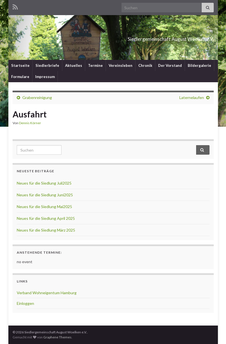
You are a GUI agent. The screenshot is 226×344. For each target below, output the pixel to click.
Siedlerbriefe (47, 65)
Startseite (20, 65)
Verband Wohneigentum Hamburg (47, 292)
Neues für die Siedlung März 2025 (46, 230)
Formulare (20, 76)
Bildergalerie (199, 65)
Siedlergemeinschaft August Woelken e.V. (140, 37)
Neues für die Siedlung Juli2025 (44, 183)
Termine (95, 65)
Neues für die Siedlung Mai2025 (44, 206)
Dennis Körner (30, 123)
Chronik (145, 65)
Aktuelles (73, 65)
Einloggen (25, 303)
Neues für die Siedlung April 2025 (46, 218)
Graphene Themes (57, 337)
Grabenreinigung (37, 97)
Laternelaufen (191, 97)
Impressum (45, 76)
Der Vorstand (170, 65)
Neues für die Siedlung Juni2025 (45, 194)
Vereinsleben (120, 65)
